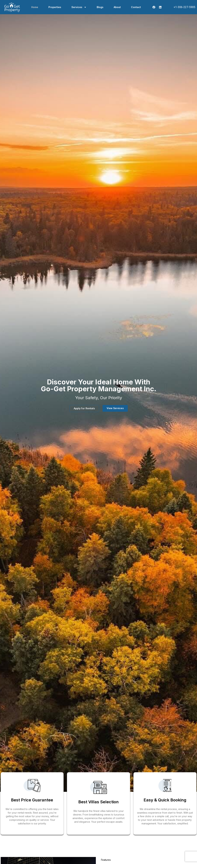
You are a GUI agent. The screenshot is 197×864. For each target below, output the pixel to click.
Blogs (100, 7)
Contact (136, 7)
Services (78, 7)
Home (34, 7)
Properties (54, 7)
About (117, 7)
